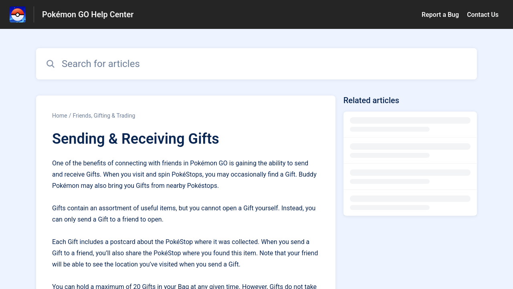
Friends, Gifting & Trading (104, 115)
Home (59, 115)
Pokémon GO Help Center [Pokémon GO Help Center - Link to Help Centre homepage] (87, 14)
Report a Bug (440, 14)
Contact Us (483, 14)
